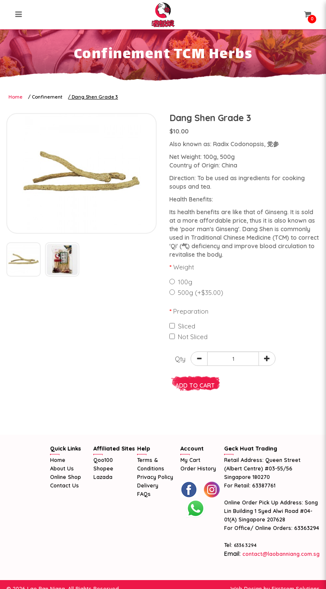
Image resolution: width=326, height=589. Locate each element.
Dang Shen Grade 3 (95, 97)
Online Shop (65, 476)
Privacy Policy (155, 476)
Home (15, 97)
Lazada (102, 476)
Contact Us (64, 485)
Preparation (190, 311)
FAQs (144, 493)
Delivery (147, 485)
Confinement (47, 97)
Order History (198, 468)
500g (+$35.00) (196, 293)
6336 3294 (245, 545)
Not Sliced (188, 337)
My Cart (190, 459)
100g (180, 282)
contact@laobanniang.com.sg (280, 553)
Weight (183, 267)
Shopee (103, 468)
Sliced (182, 326)
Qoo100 (103, 459)
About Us (62, 468)
